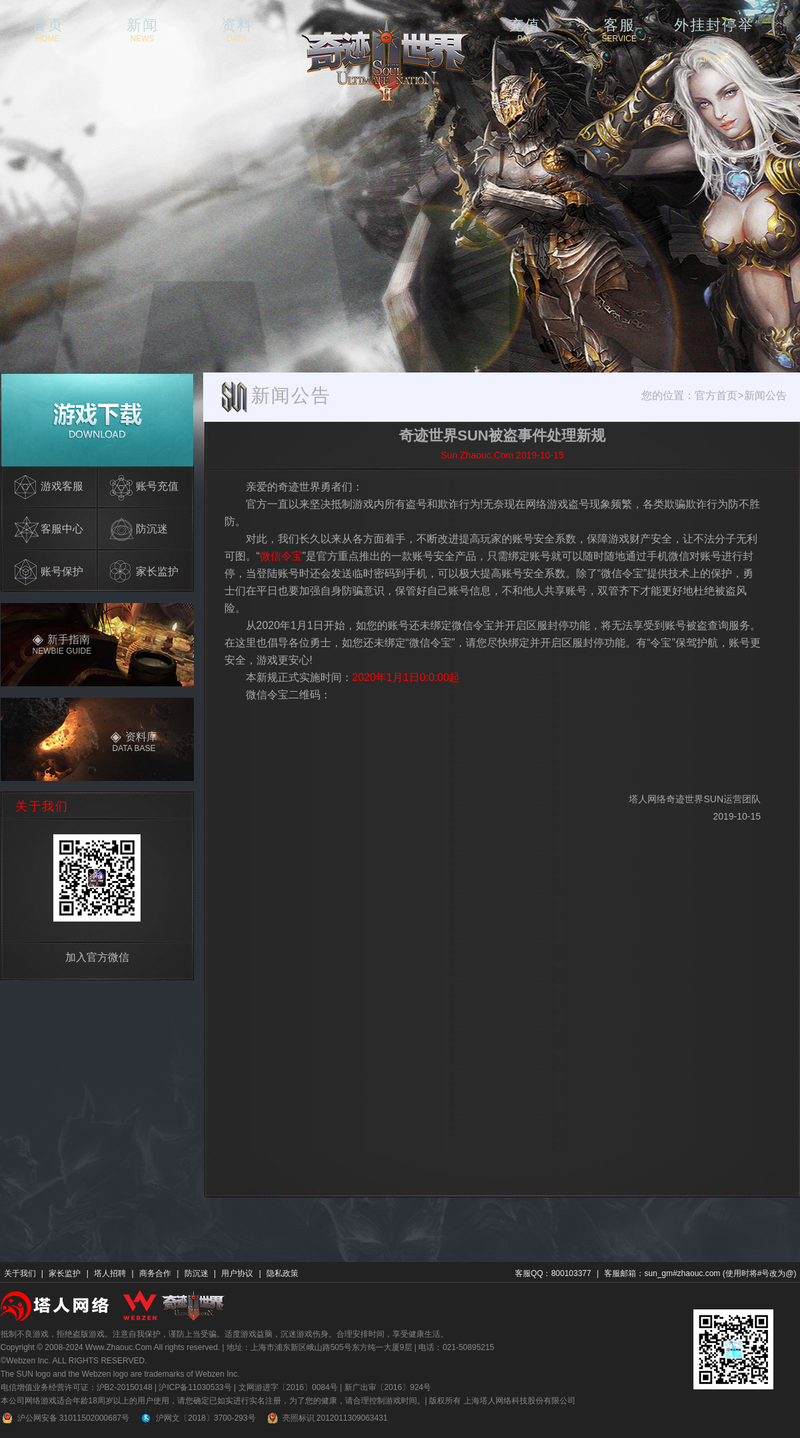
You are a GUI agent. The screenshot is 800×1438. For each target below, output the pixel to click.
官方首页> (719, 395)
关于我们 (20, 1273)
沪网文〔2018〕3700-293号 (197, 1418)
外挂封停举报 (714, 29)
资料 (237, 29)
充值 (525, 29)
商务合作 (155, 1273)
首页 (48, 29)
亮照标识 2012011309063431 (327, 1418)
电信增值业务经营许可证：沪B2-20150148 (77, 1387)
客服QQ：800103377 (553, 1273)
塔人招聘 (110, 1273)
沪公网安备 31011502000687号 (65, 1418)
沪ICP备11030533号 (195, 1387)
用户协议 (237, 1273)
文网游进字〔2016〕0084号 (288, 1387)
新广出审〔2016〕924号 (388, 1387)
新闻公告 (765, 395)
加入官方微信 (97, 957)
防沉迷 (196, 1273)
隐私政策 (282, 1273)
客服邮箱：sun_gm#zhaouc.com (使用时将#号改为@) (700, 1273)
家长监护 (65, 1273)
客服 (619, 29)
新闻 (142, 29)
